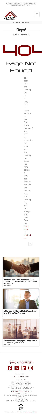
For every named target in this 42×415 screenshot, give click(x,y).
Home (11, 361)
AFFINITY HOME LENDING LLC (27, 412)
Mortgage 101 (27, 361)
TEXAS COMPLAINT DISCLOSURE (21, 391)
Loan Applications (15, 362)
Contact (29, 363)
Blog (22, 363)
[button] (36, 14)
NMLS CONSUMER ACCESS (21, 376)
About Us (18, 361)
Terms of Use (14, 363)
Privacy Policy (28, 362)
